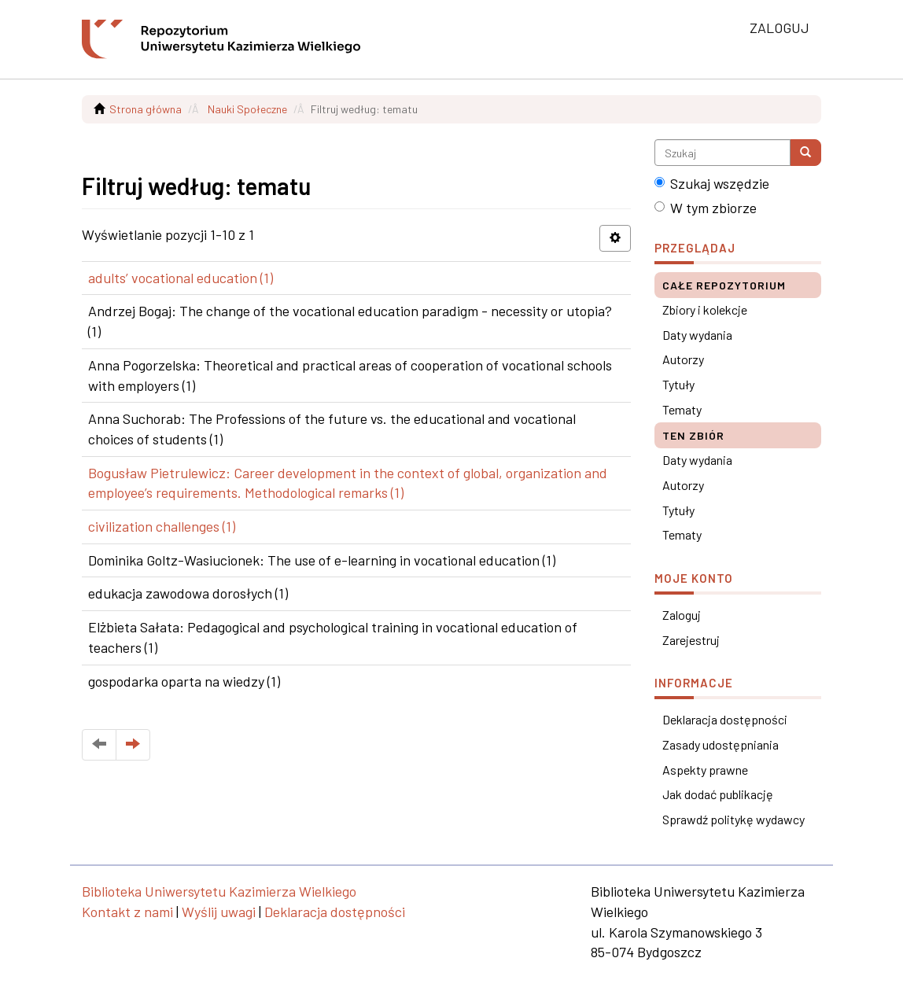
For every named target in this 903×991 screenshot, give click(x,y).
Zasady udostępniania (720, 744)
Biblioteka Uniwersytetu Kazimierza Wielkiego (219, 891)
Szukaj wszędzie (711, 183)
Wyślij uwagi (219, 911)
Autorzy (683, 359)
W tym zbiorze (705, 207)
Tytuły (678, 384)
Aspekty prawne (705, 769)
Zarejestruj (691, 639)
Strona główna (145, 109)
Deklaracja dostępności (724, 719)
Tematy (682, 409)
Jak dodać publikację (717, 794)
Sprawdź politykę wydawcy (733, 819)
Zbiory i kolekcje (704, 309)
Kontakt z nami (127, 911)
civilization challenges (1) (161, 526)
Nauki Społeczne (247, 109)
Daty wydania (697, 334)
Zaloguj (681, 614)
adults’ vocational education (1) (180, 277)
